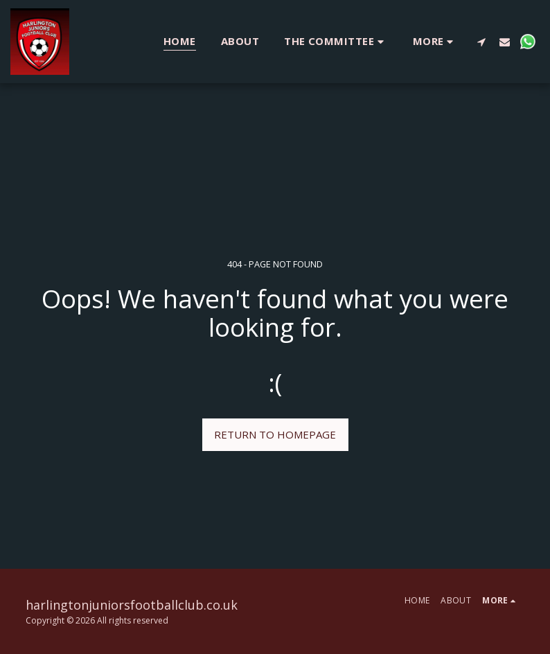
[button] (336, 41)
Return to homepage (275, 434)
